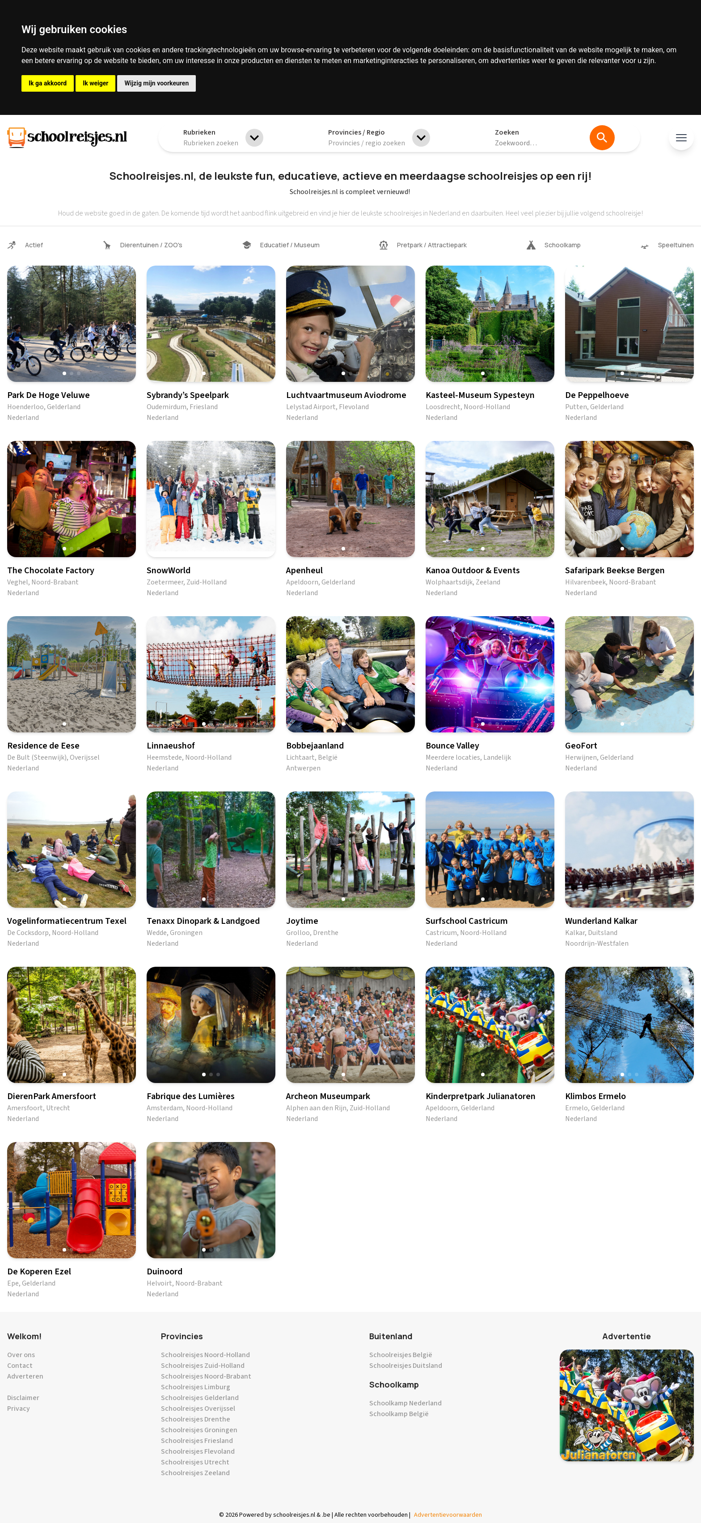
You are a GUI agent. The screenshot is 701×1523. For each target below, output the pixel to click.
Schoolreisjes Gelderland (200, 1398)
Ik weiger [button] (95, 83)
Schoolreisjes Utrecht (195, 1462)
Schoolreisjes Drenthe (195, 1419)
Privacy (18, 1408)
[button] (64, 373)
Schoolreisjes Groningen (199, 1430)
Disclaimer (23, 1398)
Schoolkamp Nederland (405, 1403)
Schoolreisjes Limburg (195, 1387)
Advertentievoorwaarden (448, 1514)
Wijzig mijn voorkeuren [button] (156, 83)
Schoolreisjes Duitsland (405, 1366)
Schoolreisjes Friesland (197, 1441)
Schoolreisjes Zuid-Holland (203, 1366)
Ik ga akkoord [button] (48, 83)
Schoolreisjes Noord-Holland (205, 1355)
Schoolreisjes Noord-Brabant (206, 1376)
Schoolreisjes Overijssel (198, 1408)
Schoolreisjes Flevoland (198, 1451)
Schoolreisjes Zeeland (195, 1473)
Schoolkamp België (399, 1414)
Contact (20, 1366)
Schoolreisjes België (400, 1355)
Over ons (21, 1355)
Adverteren (25, 1376)
